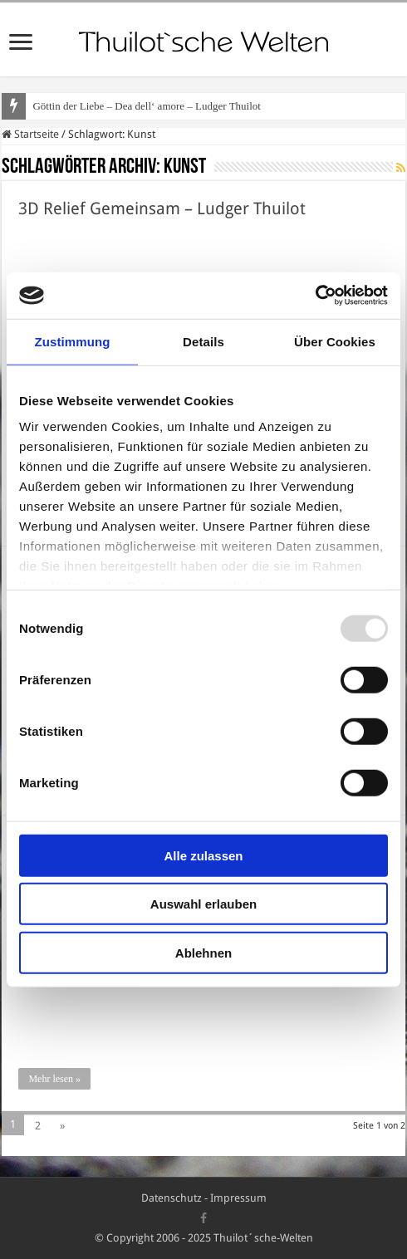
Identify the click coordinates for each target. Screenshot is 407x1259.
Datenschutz (171, 1198)
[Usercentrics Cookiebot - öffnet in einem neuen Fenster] (315, 295)
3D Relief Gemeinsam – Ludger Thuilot (162, 208)
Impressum (238, 1198)
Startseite (30, 134)
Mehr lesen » (54, 1079)
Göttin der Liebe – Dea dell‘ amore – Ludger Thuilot (146, 106)
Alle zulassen (203, 855)
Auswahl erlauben (203, 904)
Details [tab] (203, 341)
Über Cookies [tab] (334, 341)
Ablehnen (203, 952)
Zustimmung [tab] (72, 341)
